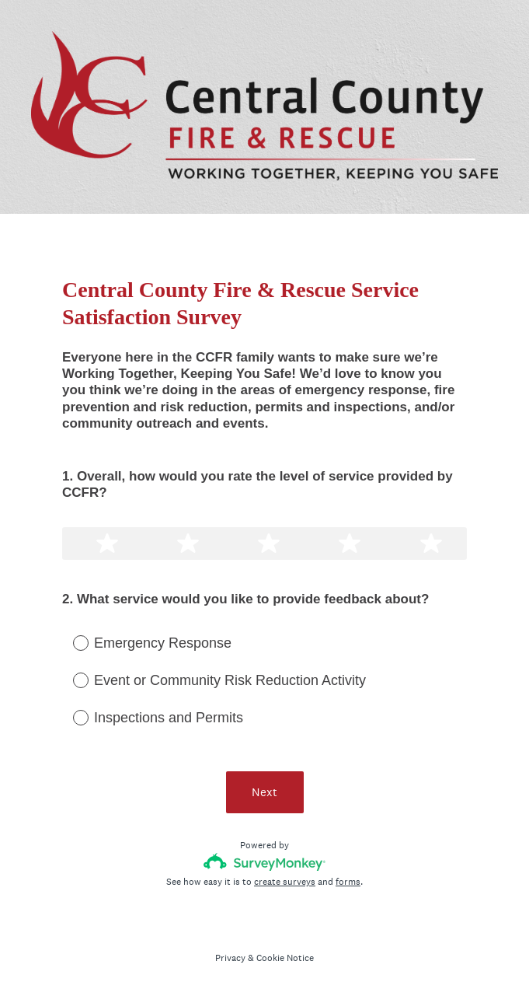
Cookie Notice (285, 958)
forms (348, 881)
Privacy (230, 958)
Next (264, 792)
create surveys (284, 881)
